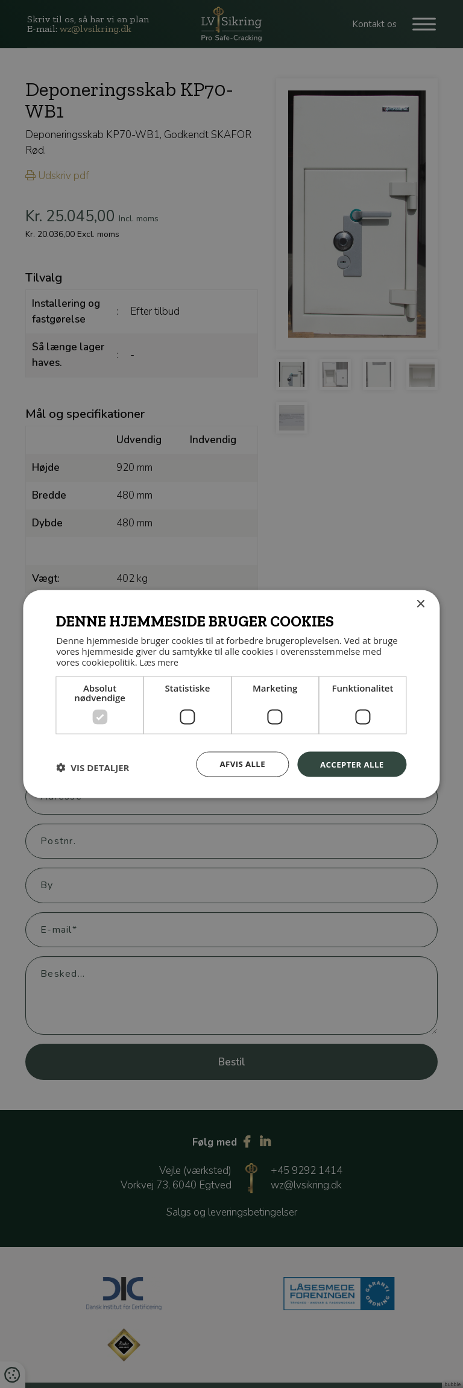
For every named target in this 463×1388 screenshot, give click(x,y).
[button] (92, 767)
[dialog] (231, 694)
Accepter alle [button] (350, 763)
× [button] (420, 603)
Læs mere (160, 661)
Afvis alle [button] (237, 763)
